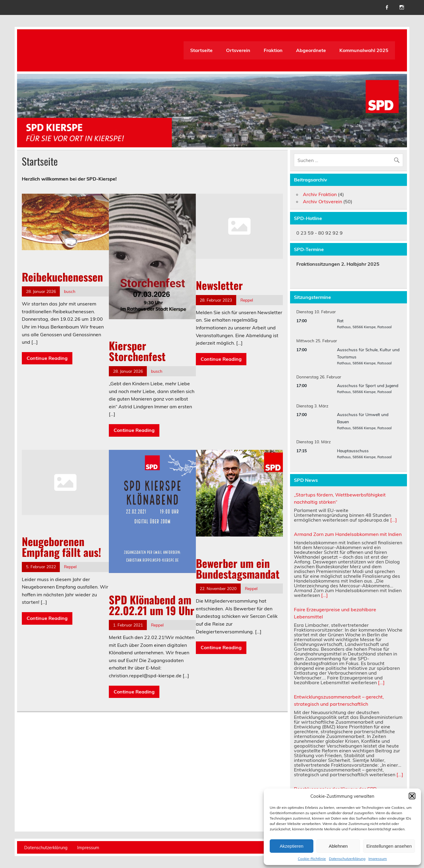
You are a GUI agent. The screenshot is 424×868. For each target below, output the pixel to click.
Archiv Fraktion (320, 194)
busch (69, 291)
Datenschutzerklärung (347, 858)
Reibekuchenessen (62, 277)
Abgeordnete (311, 50)
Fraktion (273, 50)
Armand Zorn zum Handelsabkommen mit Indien (348, 534)
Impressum (377, 858)
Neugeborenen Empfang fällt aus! (61, 546)
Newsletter (219, 285)
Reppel (246, 299)
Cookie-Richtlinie (312, 858)
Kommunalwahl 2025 (363, 50)
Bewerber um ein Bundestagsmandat (238, 568)
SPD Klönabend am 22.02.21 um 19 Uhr (151, 605)
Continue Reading (47, 358)
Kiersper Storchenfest (137, 350)
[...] (393, 520)
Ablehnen (338, 846)
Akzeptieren (291, 846)
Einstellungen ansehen (389, 846)
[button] (412, 796)
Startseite (201, 50)
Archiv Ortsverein (322, 201)
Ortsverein (238, 50)
